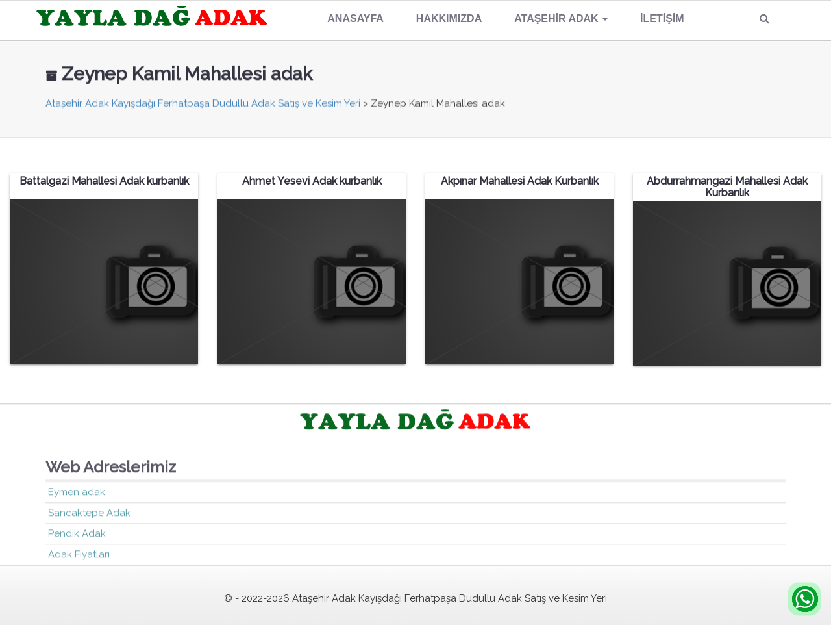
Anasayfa (355, 18)
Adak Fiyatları (79, 555)
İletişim (662, 18)
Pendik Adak (77, 534)
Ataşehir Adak (561, 18)
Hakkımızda (449, 18)
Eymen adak (76, 492)
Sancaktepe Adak (89, 513)
